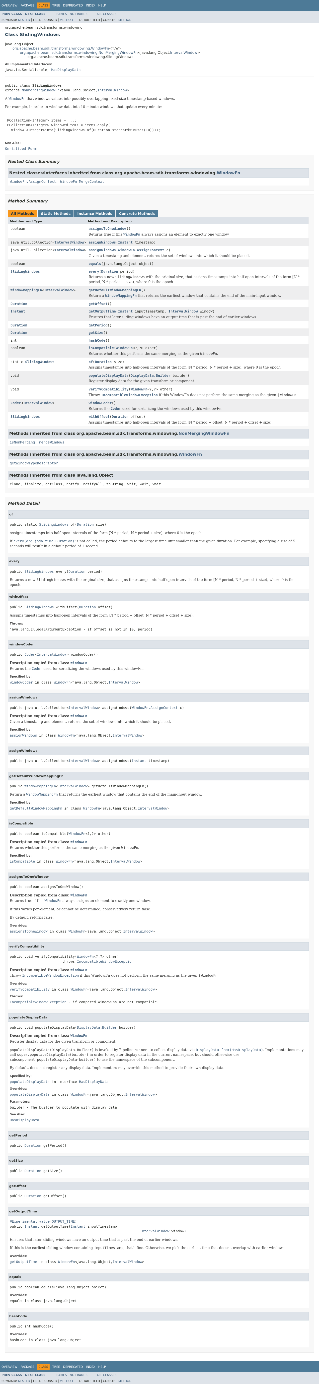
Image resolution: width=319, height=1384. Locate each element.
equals (94, 264)
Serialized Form (20, 149)
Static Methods (56, 214)
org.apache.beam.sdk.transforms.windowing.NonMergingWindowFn (79, 53)
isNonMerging (22, 442)
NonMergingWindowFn (41, 90)
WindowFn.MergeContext (82, 182)
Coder (15, 403)
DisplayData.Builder (150, 375)
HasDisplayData (65, 70)
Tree (56, 5)
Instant (125, 242)
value (44, 1221)
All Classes (106, 14)
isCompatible (101, 348)
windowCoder (100, 403)
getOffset (97, 304)
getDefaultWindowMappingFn (114, 290)
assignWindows (102, 242)
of (90, 362)
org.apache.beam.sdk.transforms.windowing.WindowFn (60, 48)
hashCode (96, 340)
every (93, 271)
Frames (61, 14)
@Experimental (23, 1221)
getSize (95, 333)
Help (102, 5)
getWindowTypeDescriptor (34, 463)
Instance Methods (94, 214)
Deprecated (73, 5)
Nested (24, 20)
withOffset (98, 417)
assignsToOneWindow (107, 229)
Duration (109, 271)
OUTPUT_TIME (63, 1221)
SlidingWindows (25, 271)
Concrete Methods (137, 214)
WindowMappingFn (26, 290)
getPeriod (97, 325)
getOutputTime (102, 311)
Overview (9, 5)
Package (27, 5)
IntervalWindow (183, 53)
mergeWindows (51, 442)
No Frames (78, 14)
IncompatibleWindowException (105, 961)
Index (90, 5)
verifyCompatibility (108, 389)
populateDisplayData (108, 375)
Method (66, 20)
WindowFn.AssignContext (33, 182)
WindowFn (228, 173)
